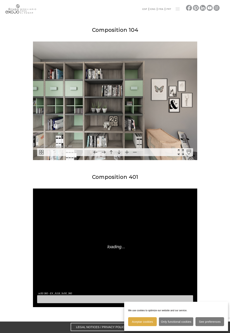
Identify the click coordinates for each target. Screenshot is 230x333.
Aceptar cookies (142, 321)
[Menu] (177, 9)
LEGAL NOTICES (88, 327)
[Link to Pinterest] (196, 8)
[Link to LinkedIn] (203, 8)
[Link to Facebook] (189, 8)
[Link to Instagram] (217, 8)
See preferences (210, 321)
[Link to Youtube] (210, 8)
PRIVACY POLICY (114, 327)
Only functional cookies (176, 321)
